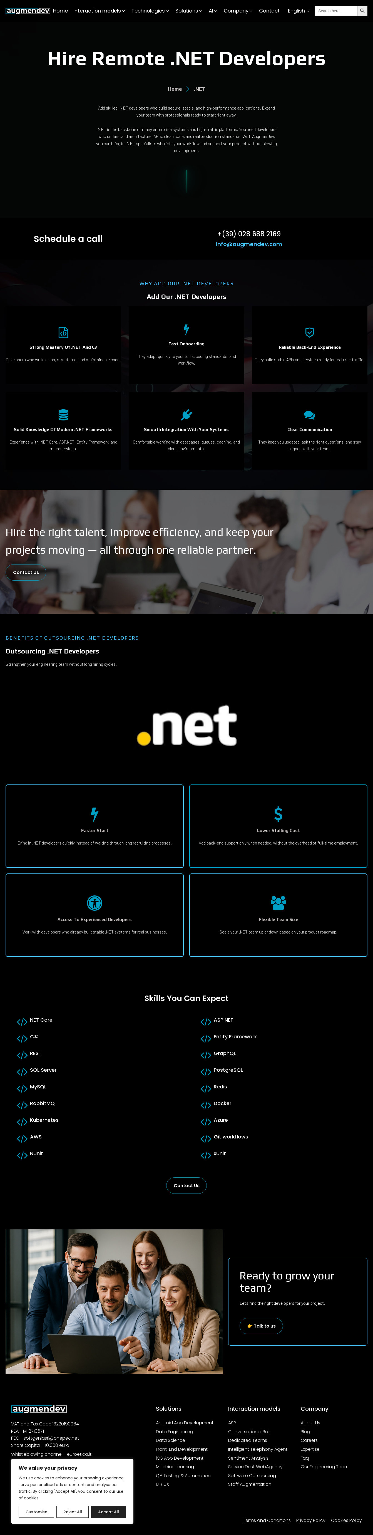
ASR (232, 1423)
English (296, 10)
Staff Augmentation (249, 1484)
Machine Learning (175, 1467)
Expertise (310, 1449)
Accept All (108, 1512)
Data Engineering (174, 1431)
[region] (72, 1491)
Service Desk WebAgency (255, 1467)
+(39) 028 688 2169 (249, 234)
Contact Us (26, 572)
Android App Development (184, 1423)
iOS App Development (179, 1458)
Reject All (72, 1512)
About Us (310, 1423)
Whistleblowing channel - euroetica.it (51, 1454)
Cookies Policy (346, 1520)
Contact (269, 10)
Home (60, 10)
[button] (100, 11)
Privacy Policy (310, 1520)
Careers (309, 1440)
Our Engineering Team (325, 1467)
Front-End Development (182, 1449)
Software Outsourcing (252, 1475)
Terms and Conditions (267, 1520)
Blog (305, 1431)
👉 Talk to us (261, 1326)
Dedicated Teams (247, 1440)
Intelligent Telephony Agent (257, 1449)
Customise (36, 1512)
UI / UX (162, 1484)
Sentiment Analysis (248, 1458)
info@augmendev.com (249, 244)
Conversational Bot (249, 1431)
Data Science (170, 1440)
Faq (305, 1458)
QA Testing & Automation (183, 1475)
